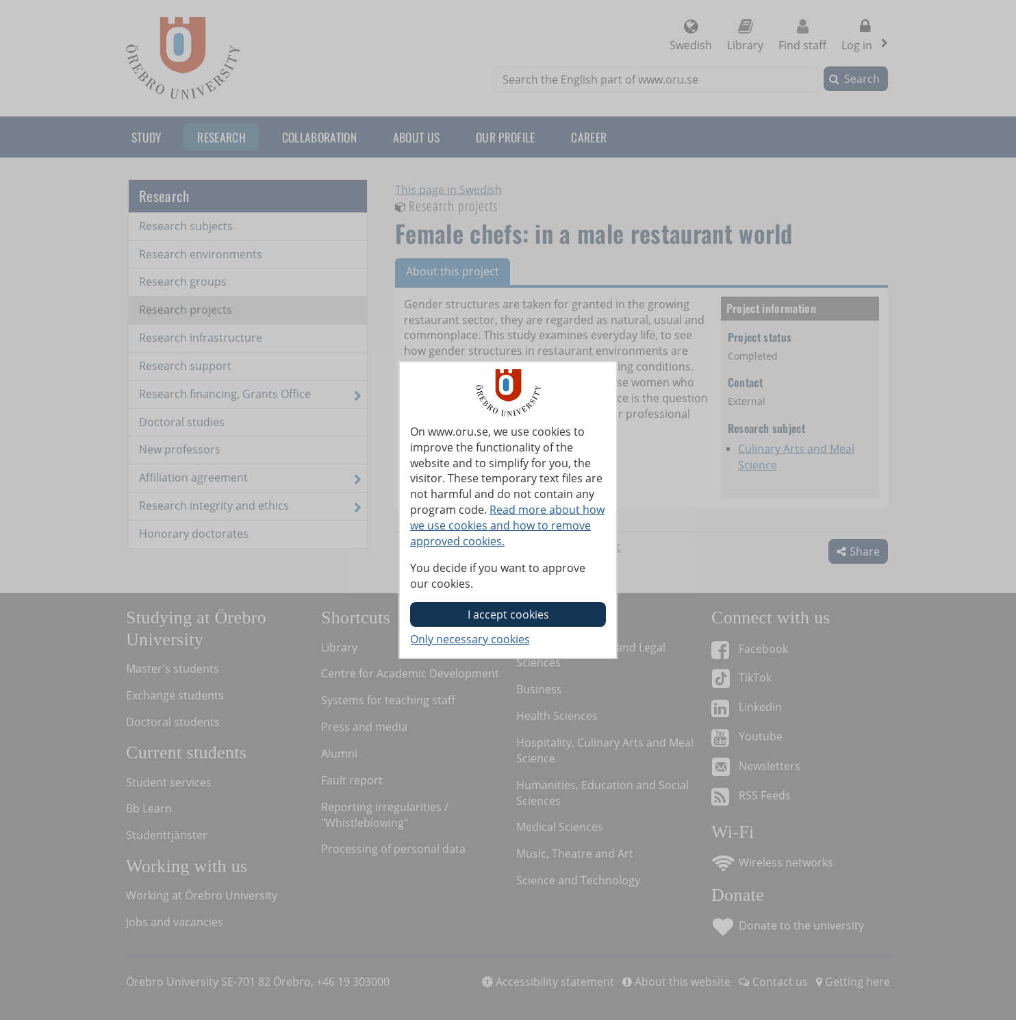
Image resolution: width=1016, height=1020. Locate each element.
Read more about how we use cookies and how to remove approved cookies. (507, 525)
